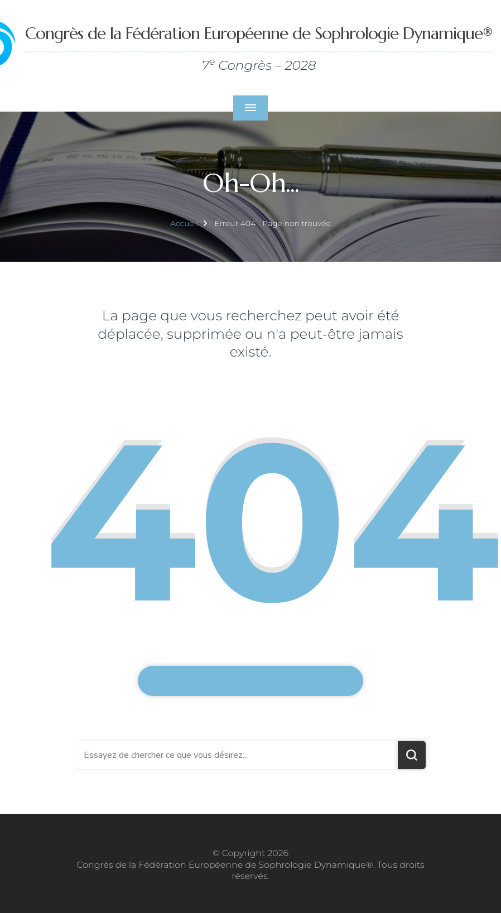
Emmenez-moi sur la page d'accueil (251, 680)
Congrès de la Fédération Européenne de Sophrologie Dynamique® (259, 33)
